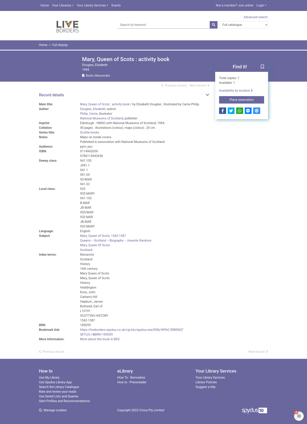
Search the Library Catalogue (59, 387)
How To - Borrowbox (131, 377)
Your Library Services (91, 5)
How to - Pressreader (131, 382)
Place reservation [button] (247, 99)
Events (116, 5)
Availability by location (236, 90)
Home (45, 5)
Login (260, 5)
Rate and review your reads (57, 391)
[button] (262, 66)
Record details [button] (51, 95)
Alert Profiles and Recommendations (64, 401)
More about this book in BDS (100, 339)
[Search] (214, 25)
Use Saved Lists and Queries (58, 396)
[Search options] (243, 25)
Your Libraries (61, 5)
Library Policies (206, 382)
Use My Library (49, 377)
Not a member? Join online (234, 5)
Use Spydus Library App (55, 382)
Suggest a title (206, 387)
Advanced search (256, 17)
